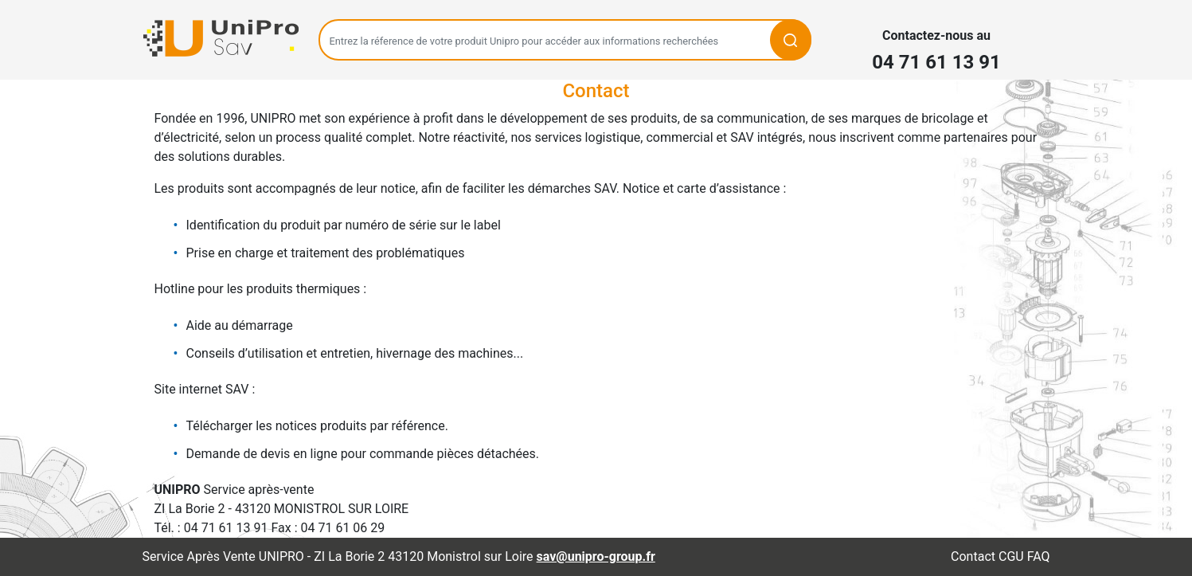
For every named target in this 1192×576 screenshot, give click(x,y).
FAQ (1038, 556)
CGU (1011, 556)
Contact (973, 556)
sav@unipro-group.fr (596, 556)
